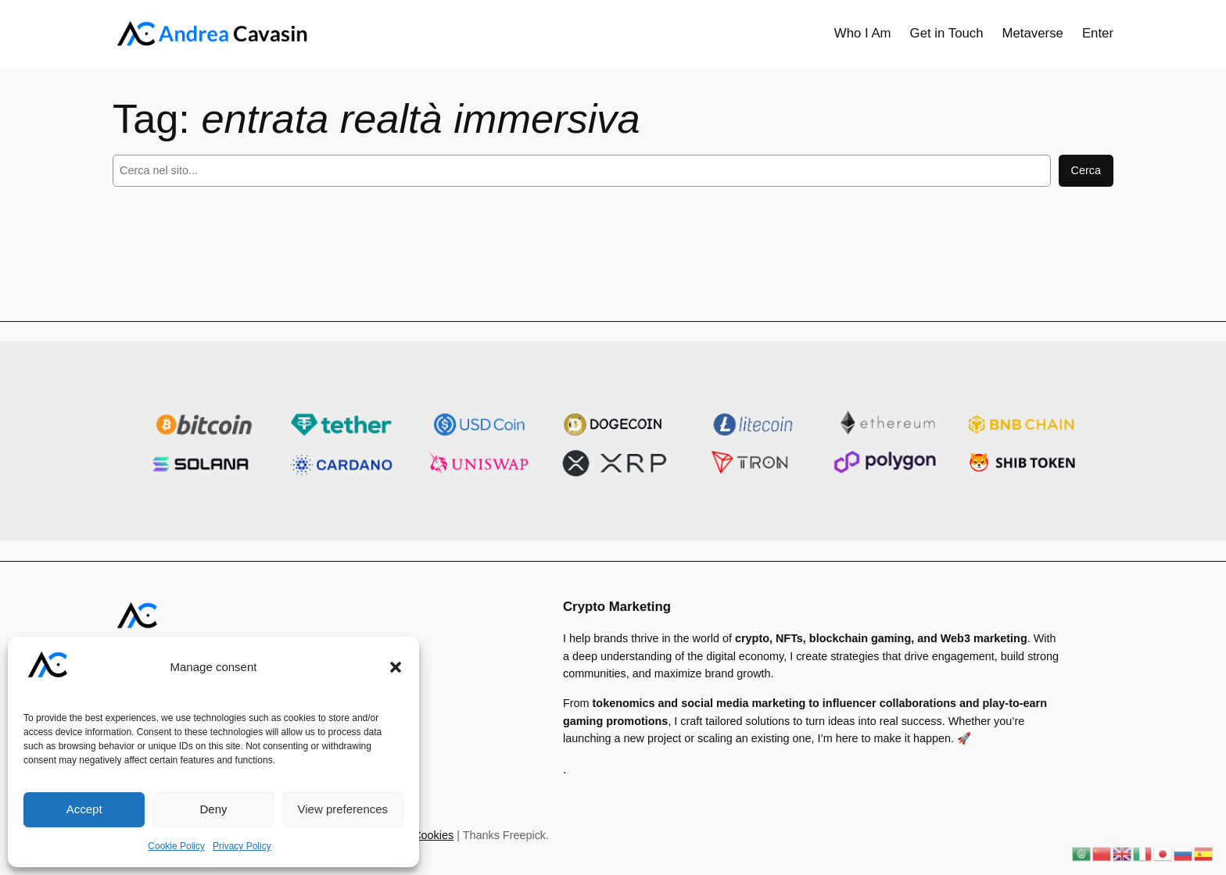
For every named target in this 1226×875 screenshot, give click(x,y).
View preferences (343, 809)
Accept (84, 809)
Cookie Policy (176, 846)
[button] (395, 667)
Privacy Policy (242, 846)
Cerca (1086, 170)
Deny (213, 809)
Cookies (433, 835)
